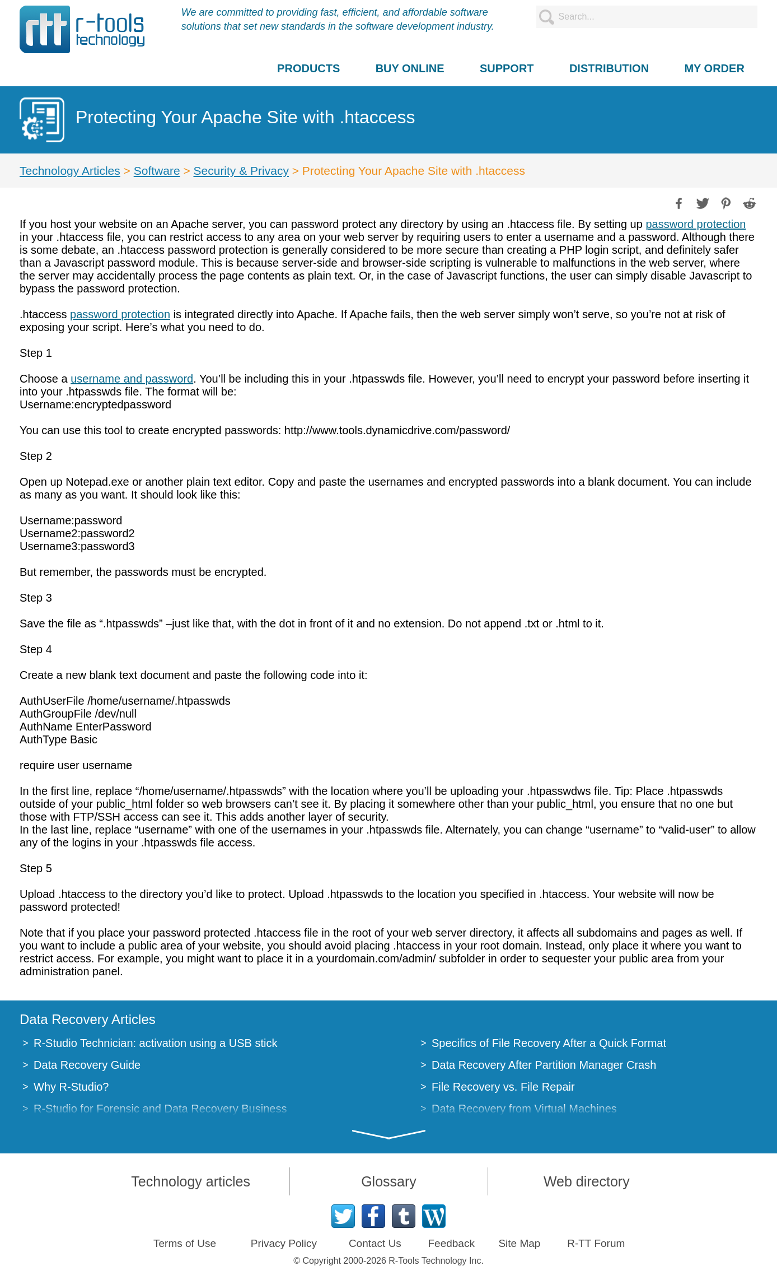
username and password (132, 379)
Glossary (388, 1181)
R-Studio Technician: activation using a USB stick (155, 1043)
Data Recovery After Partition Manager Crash (544, 1065)
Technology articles (190, 1181)
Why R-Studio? (71, 1087)
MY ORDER (714, 68)
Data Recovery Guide (87, 1065)
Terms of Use (184, 1243)
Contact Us (375, 1243)
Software (157, 170)
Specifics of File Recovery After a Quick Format (549, 1043)
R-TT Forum (596, 1243)
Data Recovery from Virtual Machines (524, 1108)
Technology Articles (70, 170)
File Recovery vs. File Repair (503, 1087)
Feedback (451, 1243)
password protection (695, 224)
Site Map (519, 1243)
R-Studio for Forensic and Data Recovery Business (160, 1108)
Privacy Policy (284, 1243)
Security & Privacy (241, 170)
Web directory (587, 1181)
